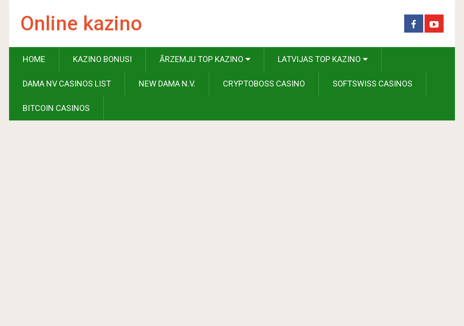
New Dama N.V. (167, 83)
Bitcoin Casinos (56, 108)
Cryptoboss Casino (264, 83)
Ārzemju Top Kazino (201, 59)
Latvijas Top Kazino (319, 59)
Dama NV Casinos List (67, 83)
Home (34, 59)
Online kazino (81, 24)
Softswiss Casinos (372, 83)
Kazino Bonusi (102, 59)
